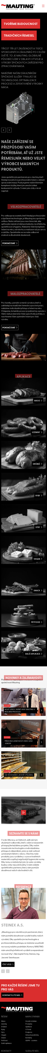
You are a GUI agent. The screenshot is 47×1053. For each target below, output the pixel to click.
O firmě (28, 1029)
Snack (3, 1038)
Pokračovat (8, 243)
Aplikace (28, 1026)
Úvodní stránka (30, 1021)
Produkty (28, 1024)
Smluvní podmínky (32, 1035)
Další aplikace (6, 1043)
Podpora (28, 1032)
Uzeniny (4, 1024)
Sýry (3, 1032)
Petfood (4, 1040)
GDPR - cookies (31, 1040)
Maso (3, 1021)
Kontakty (28, 1038)
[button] (3, 130)
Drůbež (4, 1026)
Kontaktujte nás (11, 995)
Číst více (6, 964)
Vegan (3, 1035)
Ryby (3, 1029)
